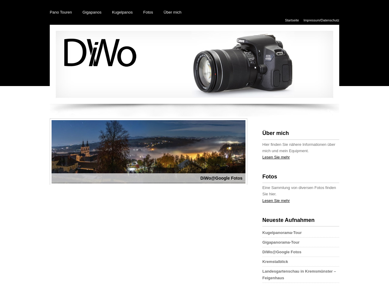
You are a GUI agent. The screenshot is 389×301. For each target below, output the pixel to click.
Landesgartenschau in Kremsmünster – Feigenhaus (299, 274)
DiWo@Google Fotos (281, 252)
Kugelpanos (122, 12)
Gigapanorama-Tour (280, 242)
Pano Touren (61, 12)
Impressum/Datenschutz (321, 20)
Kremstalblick (275, 261)
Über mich (173, 12)
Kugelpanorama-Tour (282, 232)
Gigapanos (92, 12)
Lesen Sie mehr (276, 157)
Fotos (148, 12)
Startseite (292, 20)
